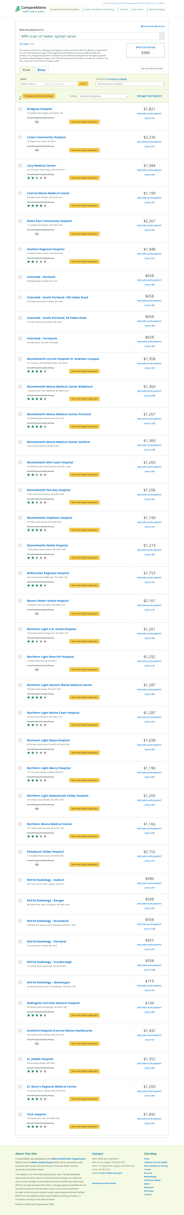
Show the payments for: (31, 29)
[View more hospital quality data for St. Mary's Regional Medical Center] (84, 1099)
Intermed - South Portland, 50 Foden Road (56, 318)
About (147, 1184)
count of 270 (149, 888)
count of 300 (149, 638)
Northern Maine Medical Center (49, 824)
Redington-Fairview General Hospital (53, 1003)
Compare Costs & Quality (64, 9)
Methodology (157, 9)
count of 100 (149, 582)
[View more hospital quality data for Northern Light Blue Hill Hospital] (84, 669)
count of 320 (149, 527)
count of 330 (149, 722)
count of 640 (149, 471)
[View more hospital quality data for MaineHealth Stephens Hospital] (84, 530)
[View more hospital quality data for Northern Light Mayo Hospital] (84, 752)
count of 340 (149, 368)
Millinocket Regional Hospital (48, 573)
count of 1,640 (149, 929)
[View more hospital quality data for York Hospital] (84, 1126)
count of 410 (149, 990)
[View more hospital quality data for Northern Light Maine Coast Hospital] (84, 725)
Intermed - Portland (41, 277)
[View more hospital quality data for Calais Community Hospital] (84, 150)
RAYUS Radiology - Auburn (45, 880)
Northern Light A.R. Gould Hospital (51, 629)
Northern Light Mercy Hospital (49, 768)
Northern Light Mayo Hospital (48, 740)
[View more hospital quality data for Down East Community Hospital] (84, 234)
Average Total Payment (149, 95)
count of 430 (149, 499)
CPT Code (23, 44)
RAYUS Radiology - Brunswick (48, 921)
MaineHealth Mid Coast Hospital (50, 462)
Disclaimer (161, 3)
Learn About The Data (152, 68)
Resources (149, 1187)
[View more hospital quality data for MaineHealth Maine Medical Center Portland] (84, 426)
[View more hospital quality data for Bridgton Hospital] (84, 122)
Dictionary (149, 1191)
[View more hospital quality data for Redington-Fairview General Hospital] (84, 1015)
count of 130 (149, 610)
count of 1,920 (149, 423)
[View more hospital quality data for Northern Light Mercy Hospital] (84, 780)
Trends (124, 9)
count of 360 (149, 554)
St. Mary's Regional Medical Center (52, 1086)
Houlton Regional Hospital (45, 249)
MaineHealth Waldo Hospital (47, 545)
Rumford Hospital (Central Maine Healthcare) (59, 1030)
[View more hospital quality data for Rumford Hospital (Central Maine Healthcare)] (84, 1043)
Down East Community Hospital (49, 221)
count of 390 (149, 174)
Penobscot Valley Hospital (45, 851)
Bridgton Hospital (39, 109)
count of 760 (149, 202)
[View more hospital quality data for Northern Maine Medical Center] (84, 836)
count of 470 (149, 949)
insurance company (118, 79)
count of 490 (149, 285)
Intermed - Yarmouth (42, 338)
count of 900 (149, 694)
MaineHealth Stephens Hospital (49, 517)
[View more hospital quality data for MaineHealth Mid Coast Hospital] (84, 474)
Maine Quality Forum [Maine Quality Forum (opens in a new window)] (147, 3)
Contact (97, 1153)
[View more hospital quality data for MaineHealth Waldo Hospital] (84, 558)
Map (41, 69)
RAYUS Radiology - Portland (46, 941)
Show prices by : (111, 79)
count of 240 (149, 805)
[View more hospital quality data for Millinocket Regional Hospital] (84, 585)
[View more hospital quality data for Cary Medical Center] (84, 178)
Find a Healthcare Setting (99, 9)
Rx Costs (138, 9)
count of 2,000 (149, 395)
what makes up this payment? (149, 113)
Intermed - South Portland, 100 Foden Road (57, 297)
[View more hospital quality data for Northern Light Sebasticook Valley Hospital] (84, 808)
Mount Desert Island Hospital (48, 600)
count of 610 (149, 908)
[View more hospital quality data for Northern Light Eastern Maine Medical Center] (84, 697)
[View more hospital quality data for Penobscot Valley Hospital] (84, 864)
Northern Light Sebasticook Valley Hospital (57, 795)
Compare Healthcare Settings (39, 96)
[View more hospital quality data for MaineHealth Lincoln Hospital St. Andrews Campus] (84, 371)
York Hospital (36, 1114)
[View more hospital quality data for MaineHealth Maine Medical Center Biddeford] (84, 399)
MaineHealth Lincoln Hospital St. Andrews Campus (63, 359)
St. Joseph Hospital (40, 1059)
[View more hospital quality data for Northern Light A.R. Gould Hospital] (84, 641)
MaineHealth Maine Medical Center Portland (59, 414)
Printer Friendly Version (153, 26)
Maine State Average (145, 47)
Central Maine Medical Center (48, 193)
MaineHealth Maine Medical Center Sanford (58, 442)
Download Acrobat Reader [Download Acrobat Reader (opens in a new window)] (104, 1183)
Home (147, 1158)
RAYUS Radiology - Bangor (45, 900)
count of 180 (149, 230)
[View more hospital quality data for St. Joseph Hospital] (84, 1071)
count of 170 (149, 258)
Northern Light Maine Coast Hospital (53, 712)
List (26, 69)
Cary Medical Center (41, 165)
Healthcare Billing (152, 1180)
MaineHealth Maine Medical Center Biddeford (60, 386)
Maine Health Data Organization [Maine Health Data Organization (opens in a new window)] (124, 3)
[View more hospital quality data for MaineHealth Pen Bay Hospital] (84, 502)
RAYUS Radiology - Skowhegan (48, 982)
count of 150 (149, 118)
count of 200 (149, 749)
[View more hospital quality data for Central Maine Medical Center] (84, 205)
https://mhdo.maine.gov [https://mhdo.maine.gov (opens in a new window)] (111, 1173)
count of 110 (149, 146)
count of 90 (149, 1040)
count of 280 (149, 1012)
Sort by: (74, 96)
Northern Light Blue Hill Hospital (50, 656)
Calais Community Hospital (46, 137)
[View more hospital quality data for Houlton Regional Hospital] (84, 261)
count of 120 (149, 861)
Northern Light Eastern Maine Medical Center (59, 685)
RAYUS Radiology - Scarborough (49, 962)
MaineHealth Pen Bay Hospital (49, 490)
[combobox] (92, 36)
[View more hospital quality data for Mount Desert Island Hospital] (84, 614)
